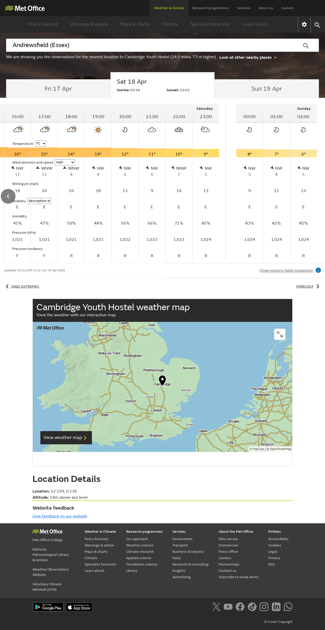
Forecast (308, 286)
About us (266, 8)
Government (182, 539)
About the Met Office (236, 531)
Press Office (228, 551)
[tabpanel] (276, 182)
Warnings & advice (89, 24)
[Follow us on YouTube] (229, 607)
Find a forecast (43, 24)
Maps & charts (135, 24)
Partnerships (229, 564)
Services (244, 8)
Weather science (139, 545)
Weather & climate (169, 8)
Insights (178, 571)
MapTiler (258, 449)
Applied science (138, 558)
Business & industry (188, 551)
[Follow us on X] (217, 607)
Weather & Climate (100, 531)
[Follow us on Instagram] (264, 607)
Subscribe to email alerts (239, 577)
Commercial (228, 545)
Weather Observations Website (50, 572)
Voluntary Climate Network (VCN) (47, 587)
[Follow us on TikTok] (253, 607)
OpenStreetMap (280, 449)
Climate (170, 24)
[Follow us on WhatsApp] (288, 607)
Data (176, 558)
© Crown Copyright (278, 622)
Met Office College (47, 540)
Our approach (137, 539)
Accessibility (278, 539)
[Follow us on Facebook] (241, 607)
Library (131, 571)
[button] (317, 24)
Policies (274, 531)
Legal (272, 551)
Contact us (227, 571)
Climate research (140, 551)
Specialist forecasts (210, 24)
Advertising (181, 577)
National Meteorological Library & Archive (50, 554)
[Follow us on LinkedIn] (277, 607)
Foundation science (141, 564)
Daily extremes (21, 286)
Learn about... (256, 24)
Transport (180, 545)
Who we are (228, 539)
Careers (287, 8)
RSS (271, 564)
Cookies (274, 545)
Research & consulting (190, 564)
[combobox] (149, 45)
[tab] (58, 89)
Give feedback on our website (59, 516)
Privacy (274, 558)
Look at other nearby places (248, 57)
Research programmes (210, 8)
